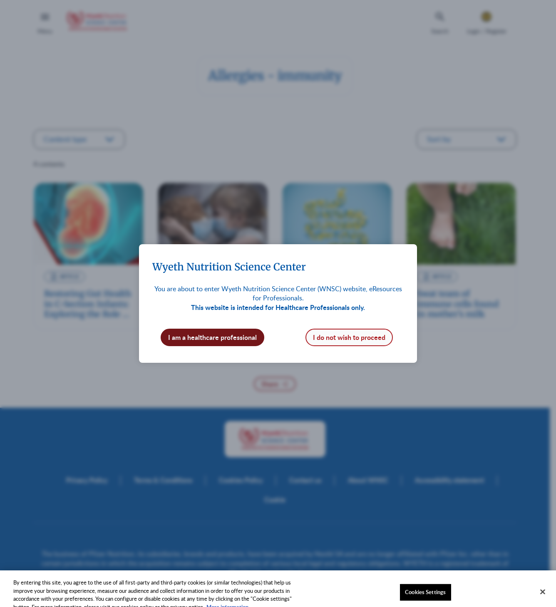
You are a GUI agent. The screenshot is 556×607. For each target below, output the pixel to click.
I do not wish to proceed (349, 337)
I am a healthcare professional (212, 337)
